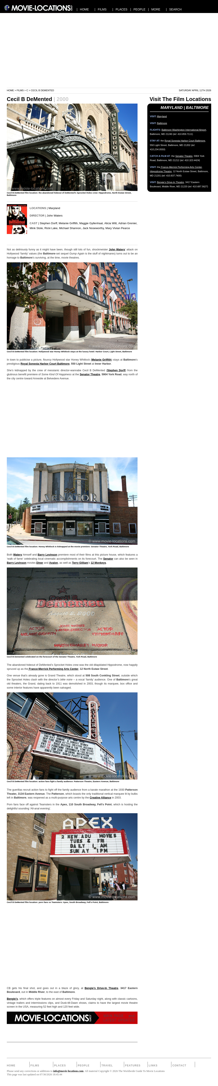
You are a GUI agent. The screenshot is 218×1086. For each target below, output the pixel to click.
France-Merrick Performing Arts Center (53, 668)
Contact (179, 1065)
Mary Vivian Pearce (117, 228)
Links (153, 1065)
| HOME (83, 9)
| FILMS (101, 9)
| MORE (154, 9)
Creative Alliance (100, 797)
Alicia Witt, (111, 223)
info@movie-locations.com (68, 1071)
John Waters (55, 215)
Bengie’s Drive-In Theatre (101, 988)
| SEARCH (174, 9)
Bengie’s (12, 998)
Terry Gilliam (80, 562)
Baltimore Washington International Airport (184, 130)
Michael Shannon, (70, 228)
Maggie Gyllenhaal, (91, 223)
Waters (17, 554)
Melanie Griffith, (69, 223)
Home (10, 90)
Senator (108, 558)
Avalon (53, 562)
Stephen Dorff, (49, 223)
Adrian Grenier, (127, 223)
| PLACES (120, 9)
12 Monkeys (98, 562)
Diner (39, 562)
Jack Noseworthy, (94, 228)
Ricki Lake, (51, 228)
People (83, 1065)
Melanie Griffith (101, 359)
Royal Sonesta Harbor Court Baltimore (44, 363)
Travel (107, 1065)
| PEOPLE (137, 9)
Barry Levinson (47, 554)
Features (133, 1065)
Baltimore (162, 123)
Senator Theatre (90, 374)
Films (20, 90)
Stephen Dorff (116, 370)
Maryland (54, 208)
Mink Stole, (37, 228)
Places (60, 1065)
